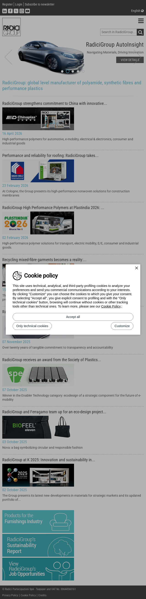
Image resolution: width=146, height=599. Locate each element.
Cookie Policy (111, 306)
